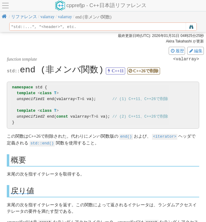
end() (126, 136)
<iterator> (164, 136)
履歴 (177, 50)
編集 (195, 50)
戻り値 (22, 190)
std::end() (42, 142)
